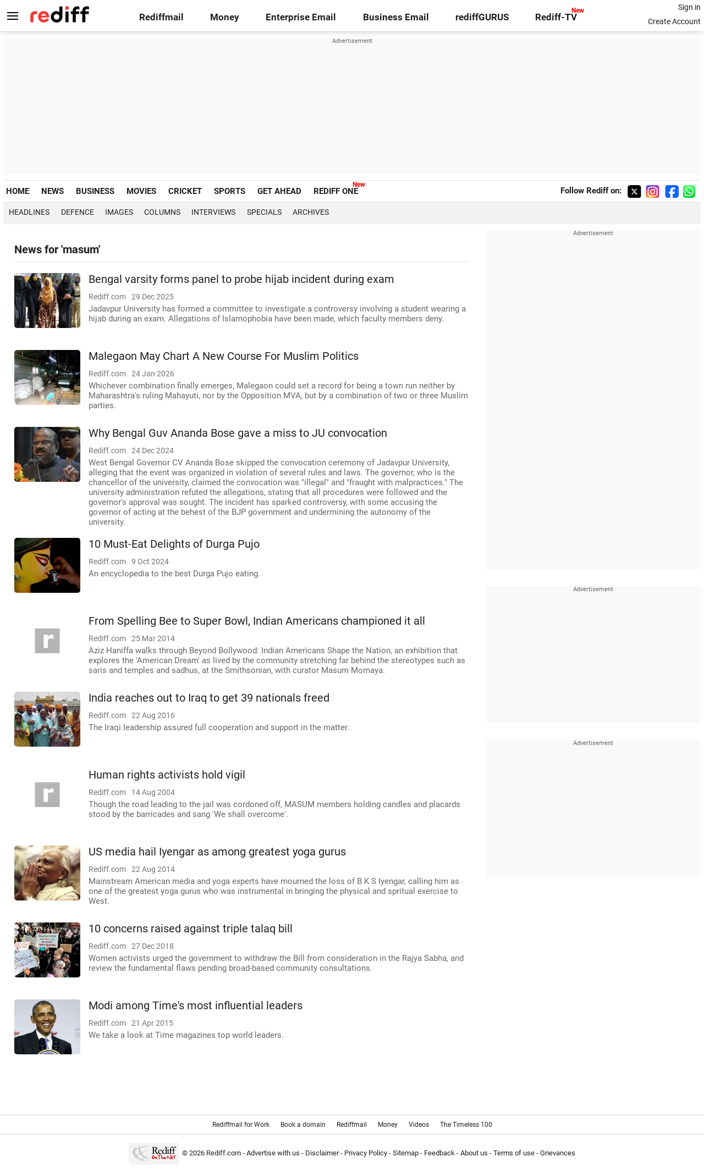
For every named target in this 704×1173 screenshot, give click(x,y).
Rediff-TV (556, 17)
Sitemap (406, 1153)
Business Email (396, 17)
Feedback (439, 1153)
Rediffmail (161, 17)
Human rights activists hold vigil (167, 775)
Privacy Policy (365, 1153)
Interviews (213, 212)
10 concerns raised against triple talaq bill (191, 928)
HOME (17, 191)
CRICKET (185, 191)
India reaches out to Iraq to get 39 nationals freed (209, 698)
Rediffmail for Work (241, 1124)
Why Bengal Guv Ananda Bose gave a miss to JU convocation (238, 433)
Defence (77, 212)
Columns (162, 212)
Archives (311, 212)
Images (119, 212)
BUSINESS (95, 191)
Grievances (557, 1153)
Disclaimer (322, 1153)
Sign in (689, 7)
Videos (419, 1124)
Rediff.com (223, 1153)
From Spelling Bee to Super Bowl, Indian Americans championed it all (257, 621)
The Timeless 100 (466, 1124)
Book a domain (303, 1124)
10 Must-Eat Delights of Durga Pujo (174, 544)
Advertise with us (273, 1153)
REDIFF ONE (336, 191)
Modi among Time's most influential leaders (195, 1005)
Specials (264, 212)
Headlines (29, 212)
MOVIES (141, 191)
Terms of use (514, 1153)
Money (224, 17)
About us (474, 1153)
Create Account (674, 21)
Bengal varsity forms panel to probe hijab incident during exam (241, 279)
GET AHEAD (279, 191)
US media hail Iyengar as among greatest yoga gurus (217, 852)
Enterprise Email (301, 17)
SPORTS (229, 191)
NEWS (52, 191)
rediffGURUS (482, 17)
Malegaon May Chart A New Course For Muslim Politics (224, 356)
